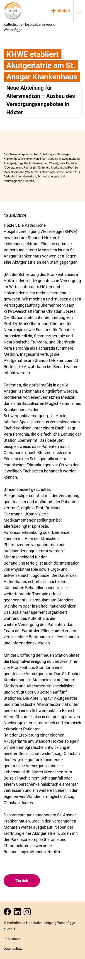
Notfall (63, 10)
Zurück (21, 880)
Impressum (12, 939)
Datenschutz (13, 948)
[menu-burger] (79, 10)
